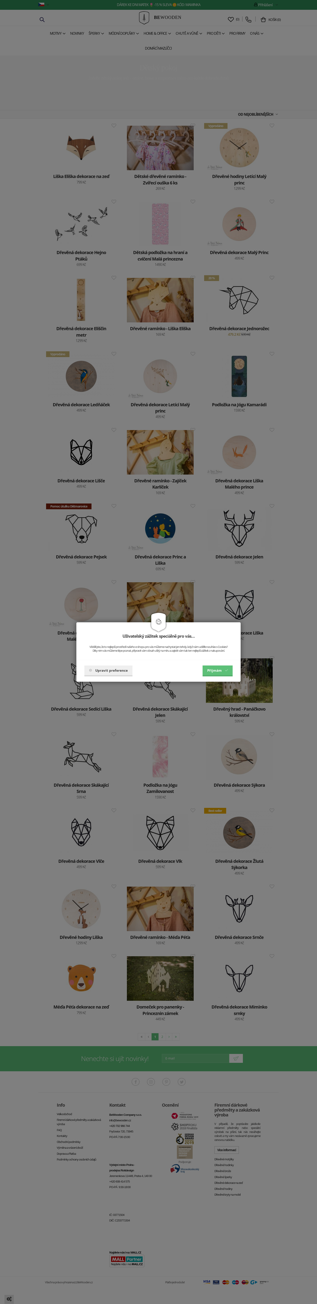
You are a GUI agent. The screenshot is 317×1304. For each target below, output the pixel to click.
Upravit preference (108, 670)
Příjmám (217, 670)
